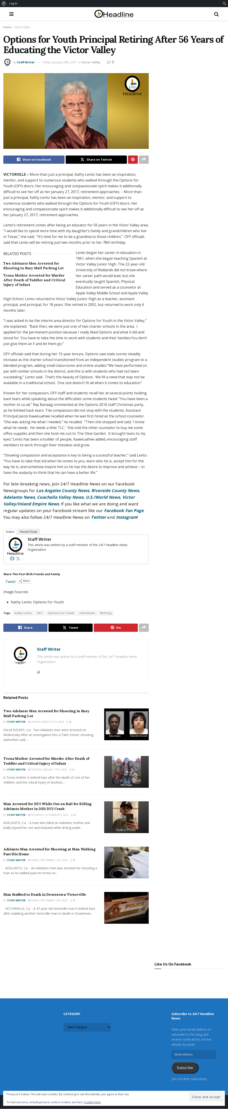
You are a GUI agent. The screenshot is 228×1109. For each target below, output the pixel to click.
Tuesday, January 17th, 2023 (47, 769)
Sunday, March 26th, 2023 (46, 722)
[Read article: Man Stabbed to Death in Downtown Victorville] (126, 908)
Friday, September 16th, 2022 (48, 860)
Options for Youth (61, 613)
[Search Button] (216, 13)
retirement (87, 613)
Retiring (106, 613)
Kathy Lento (23, 613)
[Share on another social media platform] (144, 160)
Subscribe (185, 1068)
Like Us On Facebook (173, 964)
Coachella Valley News (60, 497)
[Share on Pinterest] (133, 160)
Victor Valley (22, 27)
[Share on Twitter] (96, 160)
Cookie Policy (92, 1102)
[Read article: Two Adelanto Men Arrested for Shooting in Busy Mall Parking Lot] (126, 724)
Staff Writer (26, 62)
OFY (40, 613)
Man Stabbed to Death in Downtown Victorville (44, 894)
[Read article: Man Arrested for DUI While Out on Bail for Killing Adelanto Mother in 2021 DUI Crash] (126, 817)
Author (10, 532)
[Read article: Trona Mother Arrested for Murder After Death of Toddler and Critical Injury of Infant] (126, 772)
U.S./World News (103, 497)
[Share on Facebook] (34, 160)
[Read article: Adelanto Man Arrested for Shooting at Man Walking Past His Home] (126, 863)
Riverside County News (115, 490)
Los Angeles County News (62, 490)
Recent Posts (28, 532)
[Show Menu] (11, 13)
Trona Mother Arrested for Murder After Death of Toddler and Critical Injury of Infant (34, 280)
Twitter (98, 517)
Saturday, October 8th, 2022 (48, 815)
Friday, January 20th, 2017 (60, 62)
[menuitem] (4, 3)
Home (7, 27)
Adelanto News (19, 497)
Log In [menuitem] (13, 3)
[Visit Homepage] (113, 14)
